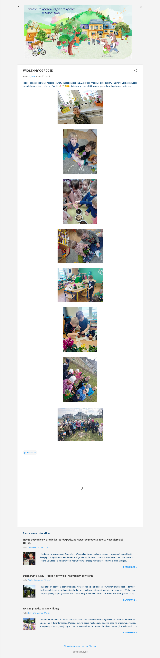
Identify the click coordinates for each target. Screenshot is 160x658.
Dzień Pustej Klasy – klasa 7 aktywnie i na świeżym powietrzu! (58, 575)
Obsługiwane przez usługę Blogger (80, 646)
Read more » (130, 567)
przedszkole (30, 452)
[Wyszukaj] (141, 7)
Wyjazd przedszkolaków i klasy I (42, 608)
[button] (135, 71)
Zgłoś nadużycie (80, 652)
